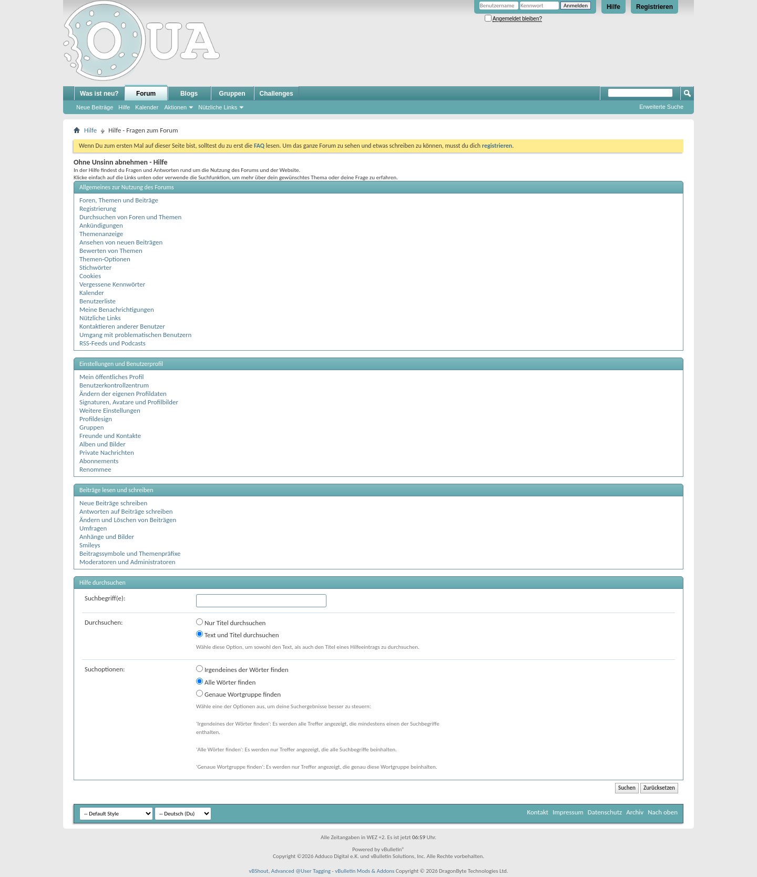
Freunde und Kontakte (110, 436)
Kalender (146, 107)
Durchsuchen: (104, 622)
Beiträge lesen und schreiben (116, 490)
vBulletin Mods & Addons (364, 871)
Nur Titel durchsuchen (230, 622)
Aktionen (175, 107)
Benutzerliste (97, 301)
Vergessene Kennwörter (112, 284)
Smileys (89, 545)
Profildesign (95, 419)
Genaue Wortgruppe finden (238, 694)
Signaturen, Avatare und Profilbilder (128, 402)
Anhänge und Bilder (106, 537)
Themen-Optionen (104, 259)
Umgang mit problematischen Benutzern (135, 335)
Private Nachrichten (106, 452)
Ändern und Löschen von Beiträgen (127, 520)
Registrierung (97, 208)
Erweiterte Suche (661, 107)
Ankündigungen (101, 225)
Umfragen (93, 528)
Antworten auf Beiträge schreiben (126, 511)
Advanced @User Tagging (301, 871)
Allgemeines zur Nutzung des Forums (126, 187)
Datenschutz (605, 812)
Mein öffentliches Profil (111, 377)
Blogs (189, 93)
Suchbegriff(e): (105, 598)
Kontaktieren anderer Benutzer (122, 326)
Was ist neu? (99, 93)
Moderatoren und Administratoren (127, 562)
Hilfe (613, 7)
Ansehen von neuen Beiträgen (120, 242)
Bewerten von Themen (110, 250)
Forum (146, 93)
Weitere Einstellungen (109, 410)
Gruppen (232, 93)
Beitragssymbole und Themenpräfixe (129, 553)
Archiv (634, 812)
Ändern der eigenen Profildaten (123, 393)
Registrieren (654, 7)
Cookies (90, 276)
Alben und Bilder (102, 444)
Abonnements (98, 461)
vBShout (258, 871)
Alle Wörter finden (225, 682)
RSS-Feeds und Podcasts (112, 343)
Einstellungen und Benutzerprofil (121, 364)
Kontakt (537, 812)
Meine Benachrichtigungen (116, 309)
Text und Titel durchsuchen (237, 634)
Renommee (95, 469)
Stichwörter (95, 267)
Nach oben (663, 812)
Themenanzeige (101, 234)
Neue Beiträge (94, 107)
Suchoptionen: (105, 669)
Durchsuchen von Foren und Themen (130, 217)
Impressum (568, 812)
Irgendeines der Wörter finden (242, 669)
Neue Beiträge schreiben (113, 503)
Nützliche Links (217, 107)
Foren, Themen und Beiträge (118, 200)
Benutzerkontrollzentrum (114, 385)
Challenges (276, 93)
